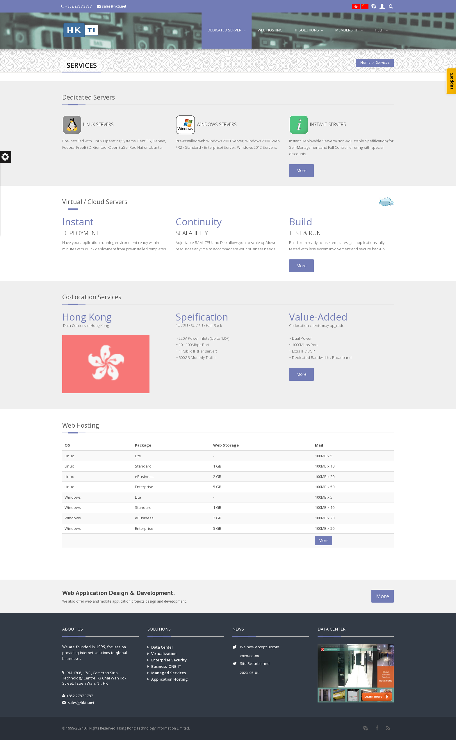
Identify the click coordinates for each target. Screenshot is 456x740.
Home (365, 62)
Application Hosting (169, 679)
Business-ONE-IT (166, 666)
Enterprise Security (169, 660)
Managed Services (168, 672)
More (301, 170)
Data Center (162, 647)
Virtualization (164, 653)
